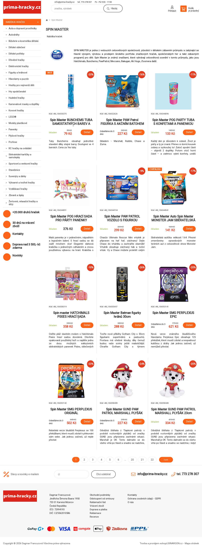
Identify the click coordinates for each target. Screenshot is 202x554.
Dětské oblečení (17, 47)
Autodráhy (14, 34)
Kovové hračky (16, 110)
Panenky (13, 129)
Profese (13, 142)
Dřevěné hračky (16, 60)
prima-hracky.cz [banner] (22, 7)
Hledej (114, 8)
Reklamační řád (98, 502)
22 (149, 459)
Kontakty (132, 495)
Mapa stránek (192, 543)
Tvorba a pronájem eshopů (154, 543)
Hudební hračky (16, 97)
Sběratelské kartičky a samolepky (20, 156)
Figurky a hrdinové (18, 72)
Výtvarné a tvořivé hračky (22, 182)
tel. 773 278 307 (85, 2)
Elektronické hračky (19, 66)
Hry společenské (17, 91)
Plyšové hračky (16, 135)
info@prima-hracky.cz (64, 2)
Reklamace (95, 513)
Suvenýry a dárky (17, 176)
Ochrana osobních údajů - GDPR (144, 498)
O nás (131, 502)
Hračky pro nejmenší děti (21, 85)
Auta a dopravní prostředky (23, 28)
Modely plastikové (18, 123)
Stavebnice (14, 170)
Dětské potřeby (16, 53)
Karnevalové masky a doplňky (24, 104)
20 (129, 459)
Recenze (94, 516)
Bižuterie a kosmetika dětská (23, 41)
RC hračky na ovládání (20, 148)
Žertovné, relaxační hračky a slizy (23, 203)
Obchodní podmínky (100, 495)
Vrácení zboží (97, 505)
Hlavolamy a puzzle (19, 78)
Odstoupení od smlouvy (102, 498)
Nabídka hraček (23, 22)
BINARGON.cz (175, 543)
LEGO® (12, 116)
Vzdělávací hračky (18, 189)
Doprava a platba (98, 509)
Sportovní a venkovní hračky (23, 163)
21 (139, 459)
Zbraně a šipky (16, 195)
